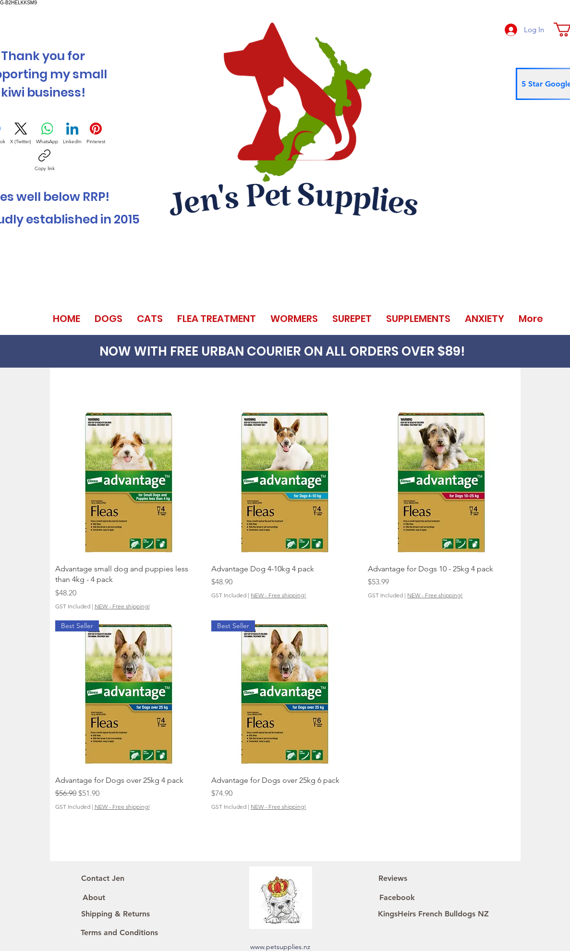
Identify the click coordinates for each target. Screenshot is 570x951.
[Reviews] (392, 878)
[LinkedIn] (72, 134)
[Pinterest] (95, 134)
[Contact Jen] (102, 878)
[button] (108, 318)
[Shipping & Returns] (115, 914)
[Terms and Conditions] (119, 932)
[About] (94, 897)
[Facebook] (397, 897)
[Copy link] (45, 160)
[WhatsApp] (47, 134)
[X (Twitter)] (20, 134)
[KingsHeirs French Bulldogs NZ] (433, 914)
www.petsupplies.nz (280, 946)
